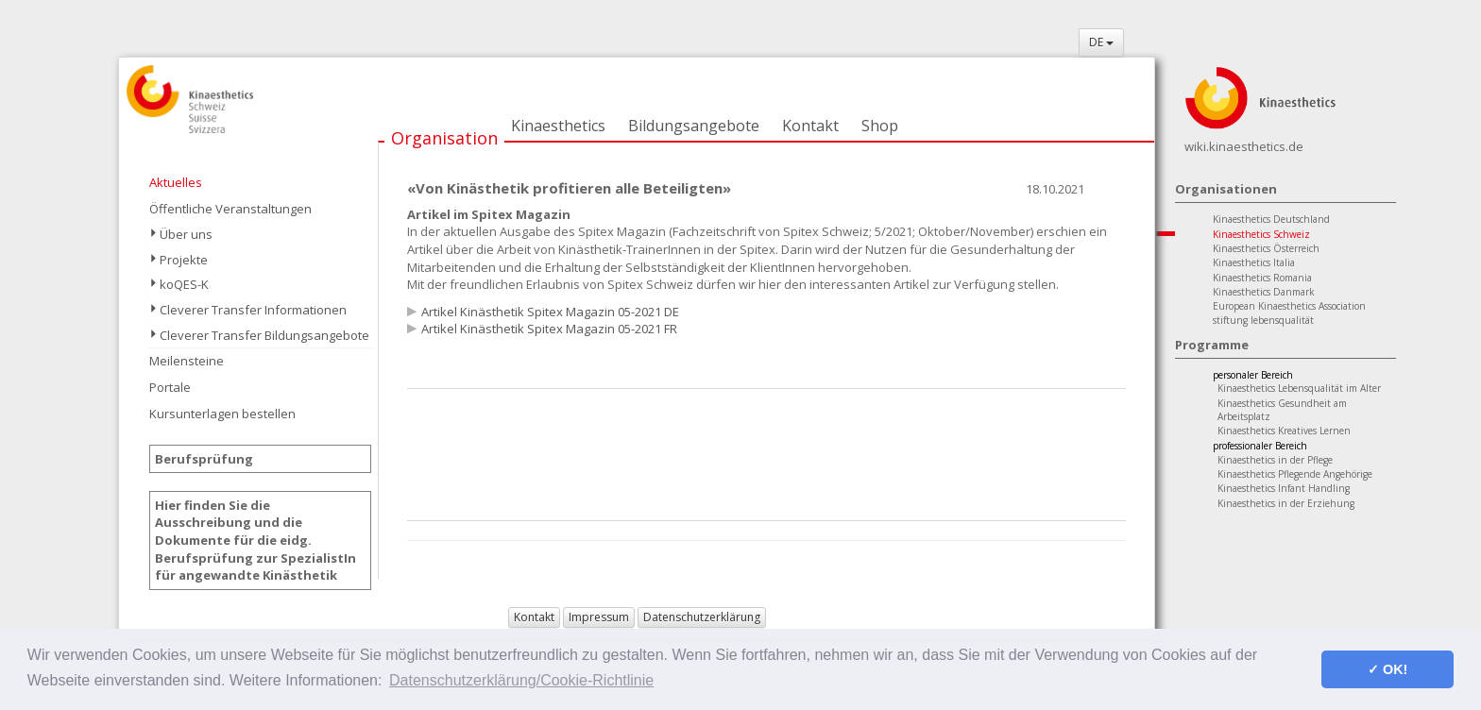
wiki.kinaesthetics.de (1243, 146)
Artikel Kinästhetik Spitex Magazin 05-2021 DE (550, 311)
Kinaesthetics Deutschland (1271, 219)
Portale (170, 387)
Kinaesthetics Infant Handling (1283, 488)
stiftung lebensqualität (1263, 320)
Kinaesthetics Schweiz (1261, 234)
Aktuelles (175, 182)
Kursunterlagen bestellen (222, 413)
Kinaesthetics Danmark (1264, 291)
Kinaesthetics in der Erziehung (1285, 503)
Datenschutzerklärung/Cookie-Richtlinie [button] (521, 680)
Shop (879, 125)
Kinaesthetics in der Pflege (1275, 459)
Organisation (444, 138)
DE (1101, 42)
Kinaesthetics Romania (1262, 277)
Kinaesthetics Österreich (1266, 248)
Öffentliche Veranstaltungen (230, 208)
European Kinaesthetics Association (1289, 306)
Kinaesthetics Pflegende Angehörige (1294, 474)
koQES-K (184, 284)
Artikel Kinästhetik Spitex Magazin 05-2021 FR (549, 328)
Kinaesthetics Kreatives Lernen (1284, 430)
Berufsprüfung (204, 458)
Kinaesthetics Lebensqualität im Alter (1299, 388)
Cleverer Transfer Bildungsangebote (264, 335)
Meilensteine (186, 360)
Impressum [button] (599, 617)
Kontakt (810, 125)
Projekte (184, 259)
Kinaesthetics (558, 125)
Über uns (186, 234)
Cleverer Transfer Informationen (253, 309)
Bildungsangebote (693, 125)
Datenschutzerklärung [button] (701, 617)
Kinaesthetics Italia (1254, 262)
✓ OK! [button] (1387, 669)
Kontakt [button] (534, 617)
